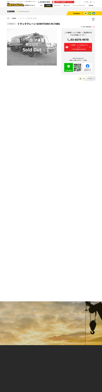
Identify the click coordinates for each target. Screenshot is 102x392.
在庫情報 (48, 5)
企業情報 (91, 5)
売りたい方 (57, 5)
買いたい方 (67, 5)
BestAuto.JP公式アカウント (87, 69)
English (93, 2)
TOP (41, 5)
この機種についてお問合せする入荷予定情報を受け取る (78, 47)
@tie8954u (69, 70)
